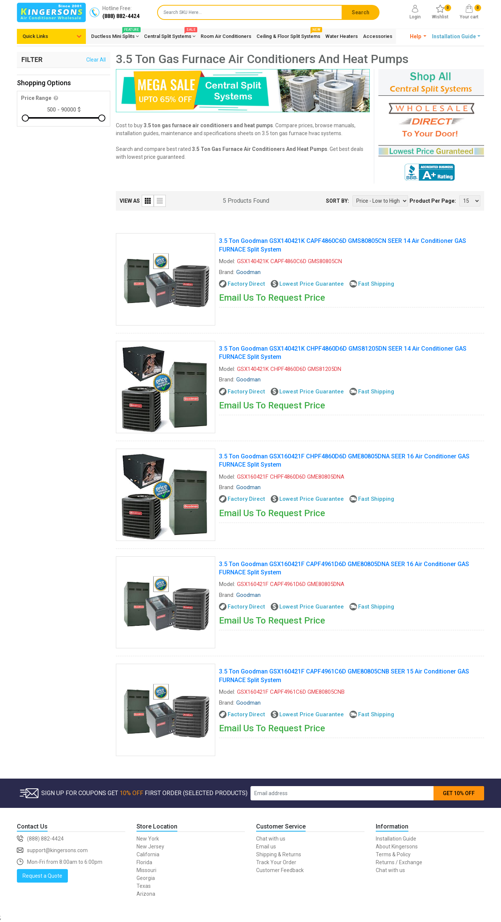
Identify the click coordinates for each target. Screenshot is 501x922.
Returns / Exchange (399, 862)
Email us (266, 847)
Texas (143, 886)
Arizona (145, 894)
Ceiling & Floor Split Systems (288, 35)
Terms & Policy (393, 854)
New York (147, 839)
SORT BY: (337, 201)
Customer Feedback (280, 870)
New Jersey (150, 847)
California (147, 854)
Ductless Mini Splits (115, 35)
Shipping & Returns (278, 854)
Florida (144, 862)
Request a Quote (42, 876)
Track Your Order (276, 862)
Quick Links (35, 36)
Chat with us (270, 839)
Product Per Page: (433, 201)
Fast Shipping (376, 283)
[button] (418, 36)
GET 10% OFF (459, 793)
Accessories (377, 36)
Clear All (96, 59)
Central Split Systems (169, 35)
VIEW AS (130, 201)
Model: (227, 261)
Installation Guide (396, 839)
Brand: (226, 272)
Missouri (146, 870)
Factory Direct (246, 283)
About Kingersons (397, 847)
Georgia (145, 878)
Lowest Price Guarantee (311, 283)
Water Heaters (342, 36)
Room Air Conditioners (226, 36)
